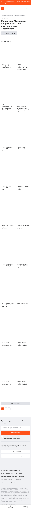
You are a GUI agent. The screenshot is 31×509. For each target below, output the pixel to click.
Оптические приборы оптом (9, 473)
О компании (4, 470)
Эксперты (10, 479)
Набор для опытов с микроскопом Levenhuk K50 (23, 187)
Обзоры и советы (6, 476)
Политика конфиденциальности (8, 504)
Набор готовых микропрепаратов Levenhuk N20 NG (22, 344)
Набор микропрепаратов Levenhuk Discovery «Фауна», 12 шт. (22, 66)
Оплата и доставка (14, 470)
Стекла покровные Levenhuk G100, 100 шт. (22, 265)
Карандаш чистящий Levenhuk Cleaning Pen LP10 (8, 305)
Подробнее (10, 507)
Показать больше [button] (16, 403)
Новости (21, 473)
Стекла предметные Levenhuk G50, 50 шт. (8, 265)
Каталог (9, 14)
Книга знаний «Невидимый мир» (22, 148)
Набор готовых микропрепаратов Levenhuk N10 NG (22, 383)
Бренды (14, 476)
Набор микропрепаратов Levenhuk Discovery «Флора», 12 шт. (7, 107)
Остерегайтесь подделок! (8, 482)
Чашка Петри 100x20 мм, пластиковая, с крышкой (23, 226)
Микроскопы (15, 14)
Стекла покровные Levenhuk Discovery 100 (7, 187)
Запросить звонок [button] (16, 451)
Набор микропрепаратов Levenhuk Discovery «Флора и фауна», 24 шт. (23, 108)
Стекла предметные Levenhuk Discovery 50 (7, 148)
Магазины (21, 476)
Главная (3, 14)
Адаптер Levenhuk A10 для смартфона (22, 304)
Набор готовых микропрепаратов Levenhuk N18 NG (7, 344)
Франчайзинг (18, 479)
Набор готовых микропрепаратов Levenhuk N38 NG (7, 383)
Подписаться (15, 432)
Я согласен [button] (24, 506)
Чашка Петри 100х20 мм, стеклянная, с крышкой (7, 226)
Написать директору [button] (16, 456)
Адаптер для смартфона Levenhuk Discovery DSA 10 (8, 65)
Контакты (4, 479)
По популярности (6, 41)
